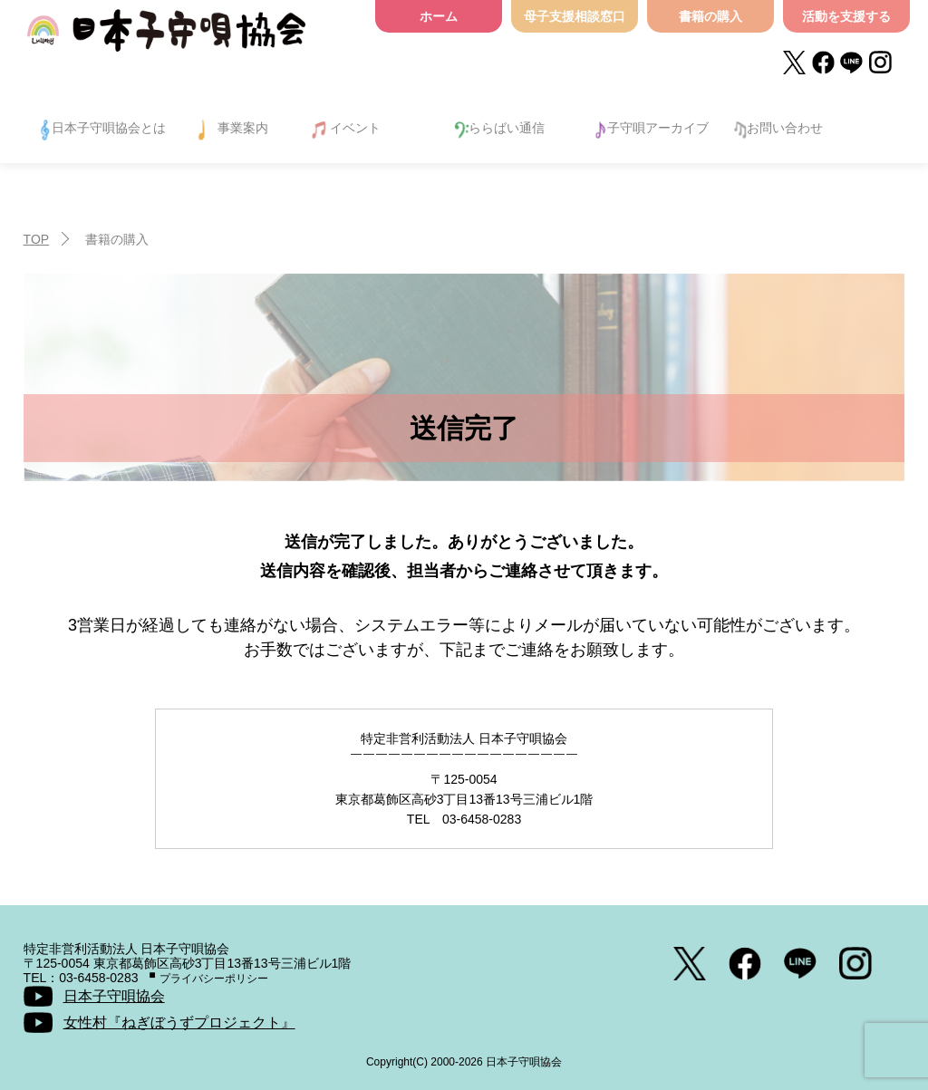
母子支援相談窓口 (574, 16)
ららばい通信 (507, 128)
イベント (355, 128)
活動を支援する (846, 16)
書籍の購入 (710, 16)
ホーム (439, 16)
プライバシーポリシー (214, 978)
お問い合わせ (785, 128)
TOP (37, 239)
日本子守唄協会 (166, 38)
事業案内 (243, 128)
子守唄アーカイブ (658, 128)
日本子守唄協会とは (109, 128)
